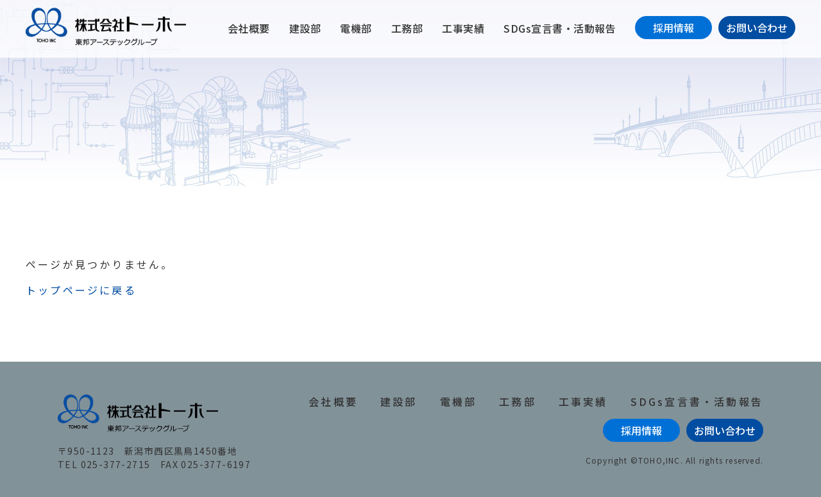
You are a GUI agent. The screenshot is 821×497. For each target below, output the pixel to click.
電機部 (356, 28)
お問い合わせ (757, 27)
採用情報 (673, 27)
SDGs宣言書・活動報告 (560, 28)
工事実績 (463, 28)
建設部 (305, 28)
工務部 (407, 28)
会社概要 (249, 28)
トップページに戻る (81, 290)
